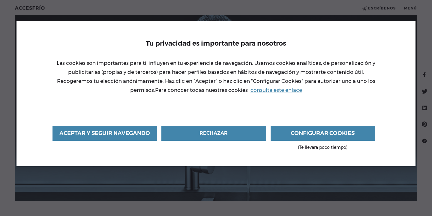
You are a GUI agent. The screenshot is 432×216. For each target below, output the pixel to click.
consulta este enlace (276, 90)
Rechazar (214, 133)
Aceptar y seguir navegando (104, 133)
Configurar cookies (323, 135)
